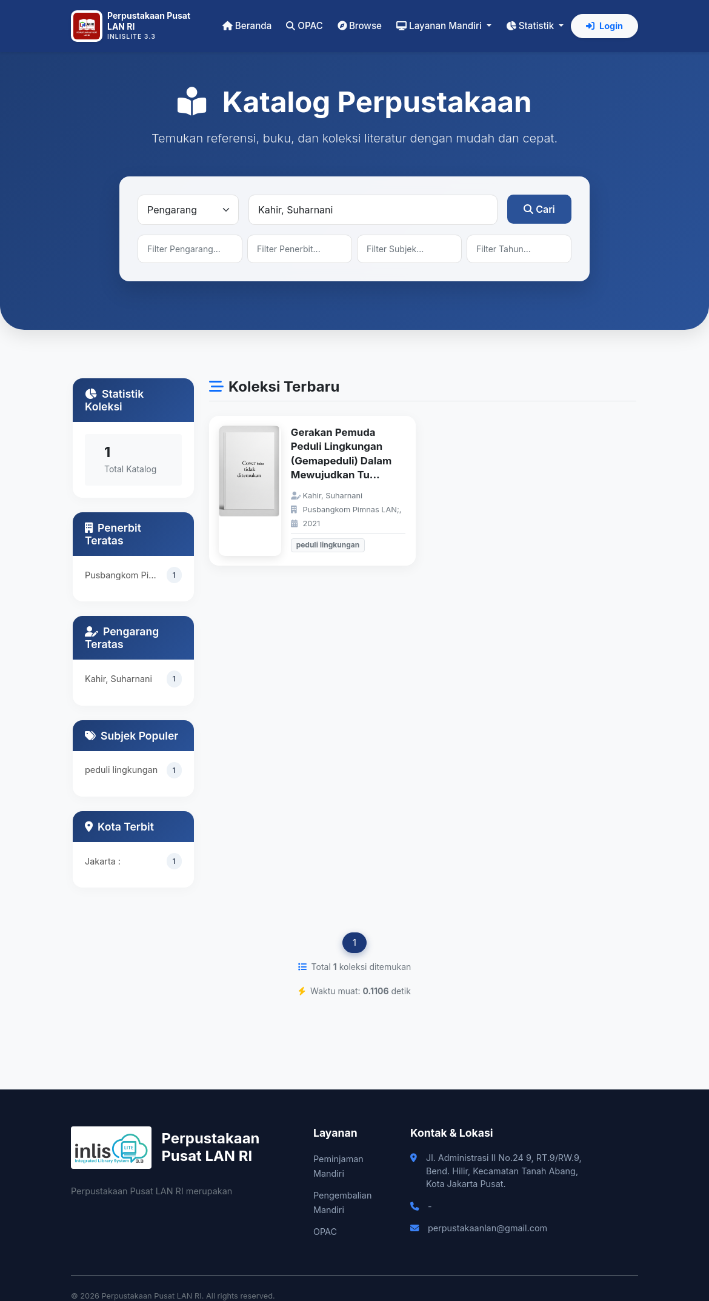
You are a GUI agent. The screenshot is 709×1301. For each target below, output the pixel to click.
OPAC (304, 26)
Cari (539, 209)
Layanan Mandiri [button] (440, 26)
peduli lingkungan (121, 771)
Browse (360, 26)
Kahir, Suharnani (118, 679)
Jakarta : (103, 861)
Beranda (246, 26)
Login (604, 26)
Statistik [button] (531, 26)
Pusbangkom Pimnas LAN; (126, 575)
